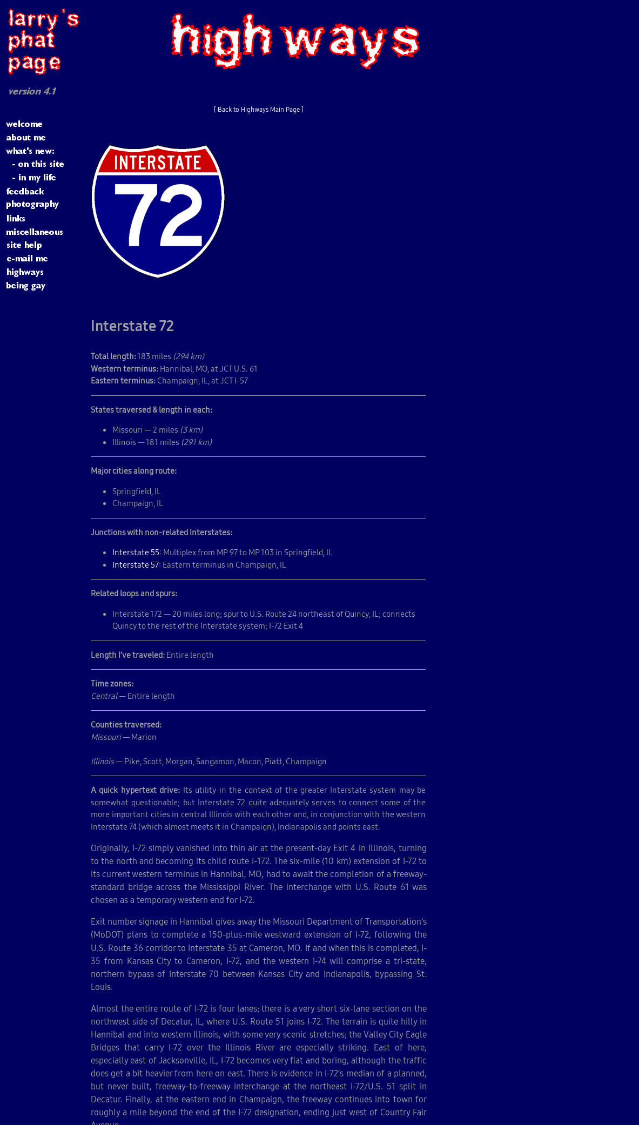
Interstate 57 (135, 564)
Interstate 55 (135, 552)
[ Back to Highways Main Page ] (259, 109)
